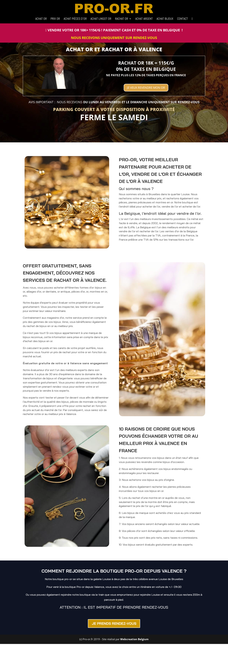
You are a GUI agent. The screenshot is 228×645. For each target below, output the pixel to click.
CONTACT (182, 19)
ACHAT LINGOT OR (100, 19)
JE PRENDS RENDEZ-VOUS (114, 624)
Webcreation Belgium (134, 640)
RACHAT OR (121, 19)
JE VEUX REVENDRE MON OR (146, 88)
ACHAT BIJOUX (165, 19)
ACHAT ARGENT (144, 19)
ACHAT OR (41, 19)
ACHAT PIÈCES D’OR (75, 19)
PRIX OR (55, 19)
